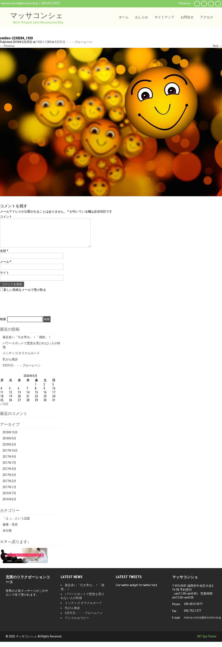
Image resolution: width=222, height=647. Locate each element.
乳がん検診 (10, 364)
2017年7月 (9, 468)
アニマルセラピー (77, 623)
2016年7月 (9, 498)
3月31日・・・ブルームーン (74, 42)
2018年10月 (10, 437)
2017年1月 (9, 492)
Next (217, 46)
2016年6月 (9, 504)
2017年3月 (9, 480)
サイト (4, 277)
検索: (3, 324)
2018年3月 (9, 449)
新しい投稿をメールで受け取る (24, 295)
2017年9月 (9, 462)
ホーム (124, 17)
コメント (6, 216)
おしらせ (141, 17)
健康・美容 (10, 529)
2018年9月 (9, 443)
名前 (4, 256)
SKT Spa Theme (206, 641)
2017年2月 (9, 486)
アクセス (206, 17)
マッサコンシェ (36, 15)
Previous (7, 46)
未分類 (7, 535)
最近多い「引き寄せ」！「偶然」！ (27, 342)
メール (5, 267)
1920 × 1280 (43, 42)
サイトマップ (164, 17)
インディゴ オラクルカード (21, 358)
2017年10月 (10, 455)
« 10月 (4, 409)
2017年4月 (9, 474)
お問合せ (187, 17)
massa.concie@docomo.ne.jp (19, 3)
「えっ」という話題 (16, 523)
